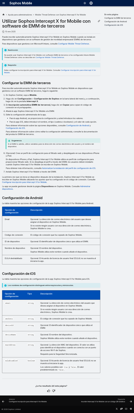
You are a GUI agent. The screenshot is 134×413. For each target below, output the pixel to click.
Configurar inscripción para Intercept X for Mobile (24, 182)
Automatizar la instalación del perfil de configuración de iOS (68, 168)
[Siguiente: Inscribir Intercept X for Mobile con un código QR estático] (106, 401)
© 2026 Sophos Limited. (11, 409)
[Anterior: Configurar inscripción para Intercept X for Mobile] (25, 401)
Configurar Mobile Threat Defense (73, 43)
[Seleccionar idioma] (91, 3)
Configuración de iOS (15, 128)
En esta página (111, 14)
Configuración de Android (77, 125)
